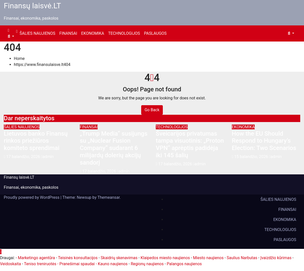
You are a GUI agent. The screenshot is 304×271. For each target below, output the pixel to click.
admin (47, 156)
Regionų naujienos (147, 263)
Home (19, 58)
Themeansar (108, 197)
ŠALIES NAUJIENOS (37, 33)
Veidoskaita (10, 263)
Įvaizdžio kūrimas (276, 257)
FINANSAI (68, 33)
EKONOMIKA (92, 33)
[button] (11, 36)
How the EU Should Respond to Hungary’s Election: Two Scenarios (264, 141)
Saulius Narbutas (242, 257)
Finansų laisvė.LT (32, 5)
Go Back (151, 109)
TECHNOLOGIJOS (124, 33)
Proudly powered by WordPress (32, 197)
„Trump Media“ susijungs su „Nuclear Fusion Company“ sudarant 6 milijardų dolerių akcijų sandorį (113, 148)
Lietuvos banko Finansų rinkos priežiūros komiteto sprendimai (36, 141)
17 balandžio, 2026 (23, 156)
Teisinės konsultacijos (77, 257)
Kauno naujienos (113, 263)
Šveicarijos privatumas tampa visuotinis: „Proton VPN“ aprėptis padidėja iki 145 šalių (190, 144)
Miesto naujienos (208, 257)
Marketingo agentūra (36, 257)
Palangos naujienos (184, 263)
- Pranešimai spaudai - (77, 263)
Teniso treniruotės (40, 263)
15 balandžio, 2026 (251, 156)
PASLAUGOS (155, 33)
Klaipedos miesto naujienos (165, 257)
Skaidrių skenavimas (119, 257)
